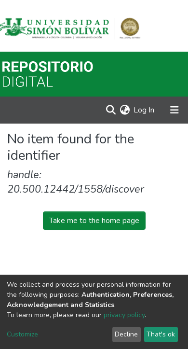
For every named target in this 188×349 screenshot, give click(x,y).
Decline (126, 334)
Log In (144, 110)
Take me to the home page (94, 220)
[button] (125, 110)
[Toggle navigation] (174, 110)
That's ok (161, 334)
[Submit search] (111, 110)
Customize (22, 334)
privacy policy (124, 315)
